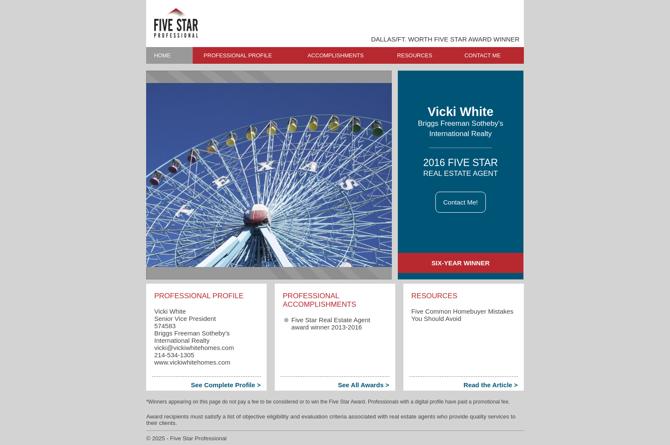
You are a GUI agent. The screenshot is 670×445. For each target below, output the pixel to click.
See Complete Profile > (226, 385)
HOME (162, 55)
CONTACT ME (482, 55)
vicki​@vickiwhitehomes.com (194, 347)
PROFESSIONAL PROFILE (238, 55)
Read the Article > (491, 385)
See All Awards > (363, 385)
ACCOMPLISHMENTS (336, 55)
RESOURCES (414, 55)
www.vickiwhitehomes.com (192, 362)
